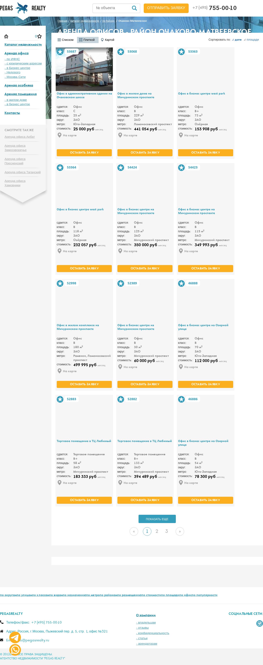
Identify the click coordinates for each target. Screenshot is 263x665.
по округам (8, 595)
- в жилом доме (16, 100)
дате (237, 40)
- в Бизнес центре (17, 68)
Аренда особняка (19, 85)
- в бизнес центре (17, 104)
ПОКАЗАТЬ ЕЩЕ (157, 519)
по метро (93, 595)
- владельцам (146, 622)
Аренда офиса (17, 53)
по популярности (204, 595)
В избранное (60, 51)
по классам (40, 595)
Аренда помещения (21, 94)
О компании (146, 615)
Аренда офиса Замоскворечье (16, 148)
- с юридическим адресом (23, 63)
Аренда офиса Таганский (23, 172)
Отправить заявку (166, 8)
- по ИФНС (12, 59)
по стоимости (151, 595)
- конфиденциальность (152, 633)
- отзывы (142, 627)
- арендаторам (146, 643)
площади (251, 39)
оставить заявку (84, 152)
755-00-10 (214, 9)
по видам (56, 595)
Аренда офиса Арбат (20, 136)
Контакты (12, 113)
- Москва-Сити (15, 77)
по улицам (24, 595)
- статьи (141, 638)
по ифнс (185, 595)
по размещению (129, 595)
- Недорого (12, 72)
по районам (108, 595)
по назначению (74, 595)
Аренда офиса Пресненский (15, 161)
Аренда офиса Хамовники (15, 183)
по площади (170, 595)
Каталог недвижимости (23, 44)
